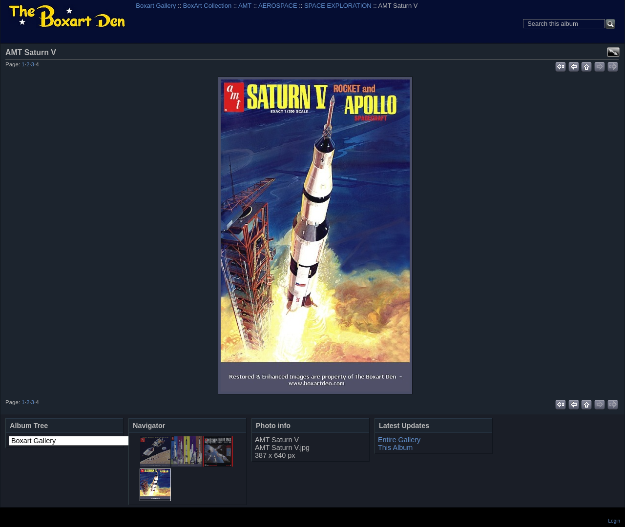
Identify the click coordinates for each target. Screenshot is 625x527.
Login (614, 521)
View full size (613, 52)
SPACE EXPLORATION (338, 5)
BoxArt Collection (207, 5)
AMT (244, 5)
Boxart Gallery (156, 5)
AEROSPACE (277, 5)
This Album (395, 447)
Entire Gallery (399, 440)
